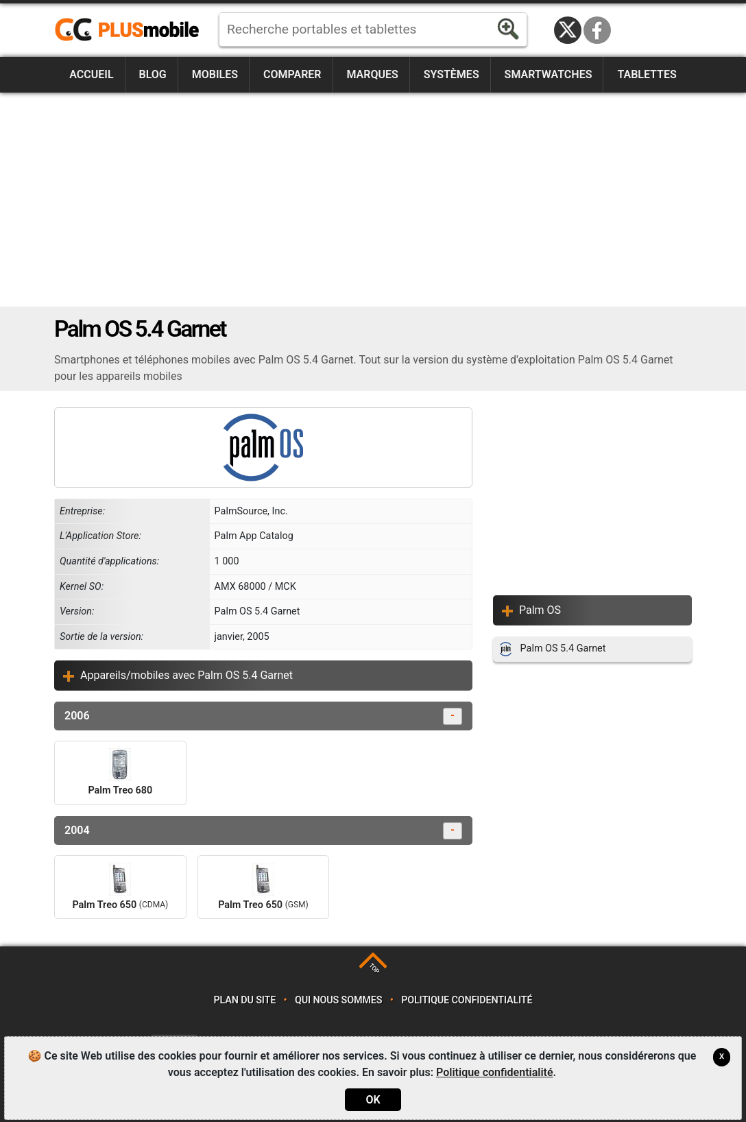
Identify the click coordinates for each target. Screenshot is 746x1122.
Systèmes (451, 74)
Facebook (597, 30)
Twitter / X (567, 30)
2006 (263, 716)
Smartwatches (548, 74)
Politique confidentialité (466, 1000)
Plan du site (245, 1000)
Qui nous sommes (338, 1000)
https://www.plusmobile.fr (131, 30)
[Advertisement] (373, 200)
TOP (374, 968)
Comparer (292, 74)
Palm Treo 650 (120, 887)
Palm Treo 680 (120, 772)
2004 (263, 830)
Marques (372, 74)
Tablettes (646, 74)
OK (372, 1099)
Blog (153, 74)
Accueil (91, 74)
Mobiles (215, 74)
